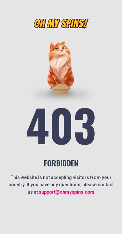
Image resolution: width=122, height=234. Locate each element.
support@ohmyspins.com (66, 192)
